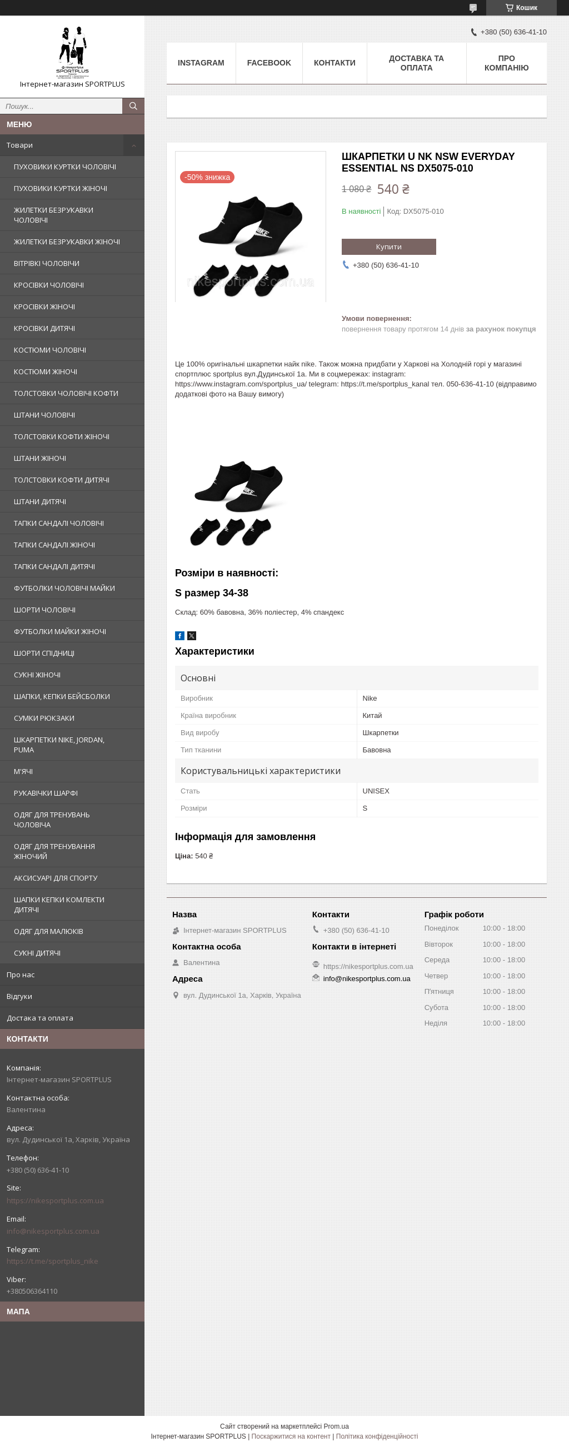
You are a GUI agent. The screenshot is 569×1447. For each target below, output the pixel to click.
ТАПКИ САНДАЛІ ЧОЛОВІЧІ (59, 523)
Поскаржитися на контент (291, 1436)
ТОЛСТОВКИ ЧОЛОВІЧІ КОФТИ (66, 393)
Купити (389, 247)
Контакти (335, 62)
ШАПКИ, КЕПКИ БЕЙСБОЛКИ (62, 696)
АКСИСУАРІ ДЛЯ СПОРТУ (55, 878)
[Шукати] (133, 106)
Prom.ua (336, 1426)
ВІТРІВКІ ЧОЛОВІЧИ (46, 263)
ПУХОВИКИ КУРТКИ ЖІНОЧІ (60, 188)
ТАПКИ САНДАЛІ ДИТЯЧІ (54, 566)
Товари (20, 145)
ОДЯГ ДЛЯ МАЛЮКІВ (48, 931)
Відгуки (19, 996)
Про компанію (507, 63)
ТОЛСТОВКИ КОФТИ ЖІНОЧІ (61, 436)
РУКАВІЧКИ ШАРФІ (46, 793)
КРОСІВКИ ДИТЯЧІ (44, 328)
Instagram (201, 62)
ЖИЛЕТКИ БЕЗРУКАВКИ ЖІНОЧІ (67, 242)
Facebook (269, 62)
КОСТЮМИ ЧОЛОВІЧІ (50, 350)
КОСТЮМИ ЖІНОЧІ (45, 371)
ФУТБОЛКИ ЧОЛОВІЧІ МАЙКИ (64, 588)
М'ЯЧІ (23, 771)
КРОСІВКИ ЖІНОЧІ (44, 306)
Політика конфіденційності (377, 1436)
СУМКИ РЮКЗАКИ (44, 718)
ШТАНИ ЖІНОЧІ (40, 458)
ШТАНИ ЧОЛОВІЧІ (44, 415)
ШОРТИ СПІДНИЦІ (44, 653)
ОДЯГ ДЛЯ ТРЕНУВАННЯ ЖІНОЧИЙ (54, 851)
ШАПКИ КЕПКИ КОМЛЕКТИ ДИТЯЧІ (59, 905)
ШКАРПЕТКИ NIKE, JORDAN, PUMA (59, 745)
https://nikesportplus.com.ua (55, 1200)
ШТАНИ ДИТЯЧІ (40, 501)
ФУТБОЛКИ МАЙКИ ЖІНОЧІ (60, 631)
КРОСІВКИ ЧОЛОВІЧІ (49, 285)
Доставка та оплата (416, 63)
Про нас (20, 974)
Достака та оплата (40, 1018)
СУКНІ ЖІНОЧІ (37, 675)
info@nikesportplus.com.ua (53, 1231)
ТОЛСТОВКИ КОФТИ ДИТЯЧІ (61, 480)
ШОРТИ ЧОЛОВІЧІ (45, 610)
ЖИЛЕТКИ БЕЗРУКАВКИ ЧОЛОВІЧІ (53, 215)
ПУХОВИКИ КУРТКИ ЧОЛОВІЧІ (65, 167)
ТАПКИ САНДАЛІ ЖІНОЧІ (54, 545)
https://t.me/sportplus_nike (52, 1261)
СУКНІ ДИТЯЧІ (37, 953)
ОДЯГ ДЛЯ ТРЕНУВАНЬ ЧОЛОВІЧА (52, 820)
